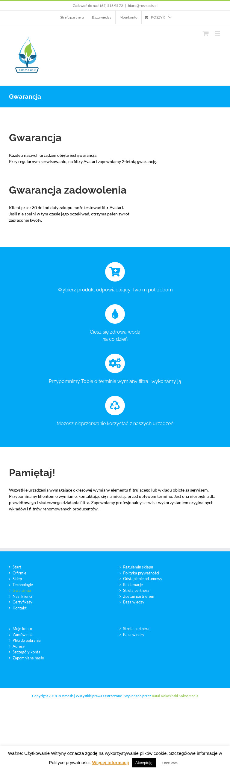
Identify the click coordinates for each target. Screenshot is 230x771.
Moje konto (22, 628)
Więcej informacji (110, 762)
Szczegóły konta (26, 652)
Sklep (17, 578)
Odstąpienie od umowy (142, 578)
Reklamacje (133, 584)
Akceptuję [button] (143, 763)
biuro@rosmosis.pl (143, 5)
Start (17, 567)
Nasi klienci (22, 596)
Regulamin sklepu (138, 567)
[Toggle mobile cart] (206, 33)
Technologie (23, 584)
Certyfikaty (22, 602)
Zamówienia (23, 634)
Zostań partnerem (138, 596)
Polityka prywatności (141, 573)
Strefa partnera (136, 590)
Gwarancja (22, 590)
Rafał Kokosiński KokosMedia (175, 696)
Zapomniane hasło (28, 658)
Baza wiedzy (133, 602)
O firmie (19, 573)
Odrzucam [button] (170, 763)
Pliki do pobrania (27, 640)
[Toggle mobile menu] (218, 33)
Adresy (19, 646)
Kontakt (20, 608)
